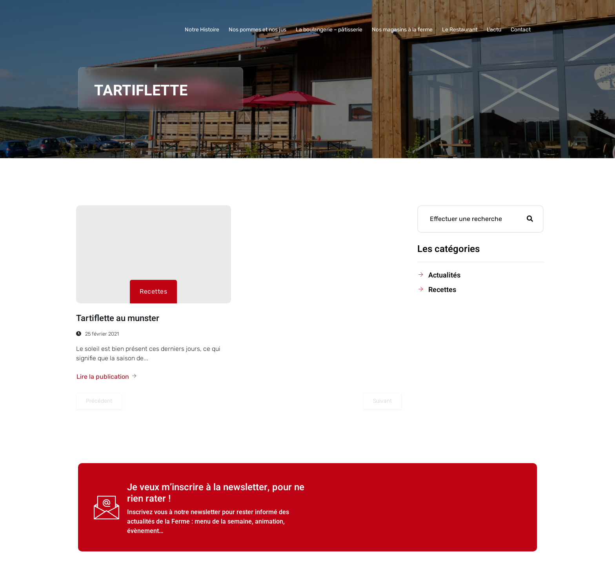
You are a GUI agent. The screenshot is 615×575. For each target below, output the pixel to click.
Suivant (382, 401)
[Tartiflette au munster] (153, 254)
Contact (521, 29)
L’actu (494, 29)
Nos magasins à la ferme (402, 29)
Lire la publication (106, 376)
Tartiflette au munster (117, 318)
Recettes (153, 291)
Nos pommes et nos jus (257, 29)
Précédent (99, 401)
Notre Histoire (202, 29)
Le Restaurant (459, 29)
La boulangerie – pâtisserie (329, 29)
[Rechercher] (530, 219)
